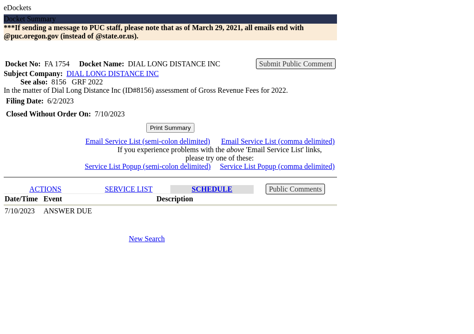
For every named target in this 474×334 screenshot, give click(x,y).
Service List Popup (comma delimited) (277, 166)
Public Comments (295, 189)
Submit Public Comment (295, 64)
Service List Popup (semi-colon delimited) (148, 166)
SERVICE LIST (128, 189)
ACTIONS (45, 189)
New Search (147, 239)
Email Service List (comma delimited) (278, 141)
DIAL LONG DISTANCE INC (113, 73)
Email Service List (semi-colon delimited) (147, 141)
